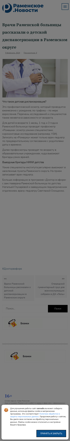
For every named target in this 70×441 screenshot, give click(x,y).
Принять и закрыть (51, 433)
